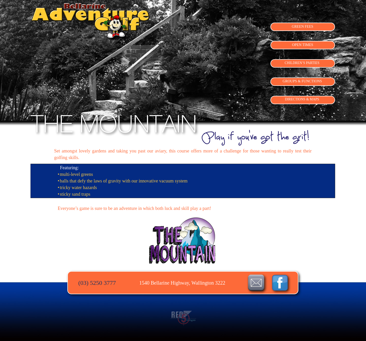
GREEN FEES (302, 26)
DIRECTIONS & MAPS (302, 99)
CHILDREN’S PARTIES (302, 63)
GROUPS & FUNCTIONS (302, 81)
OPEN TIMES (302, 45)
